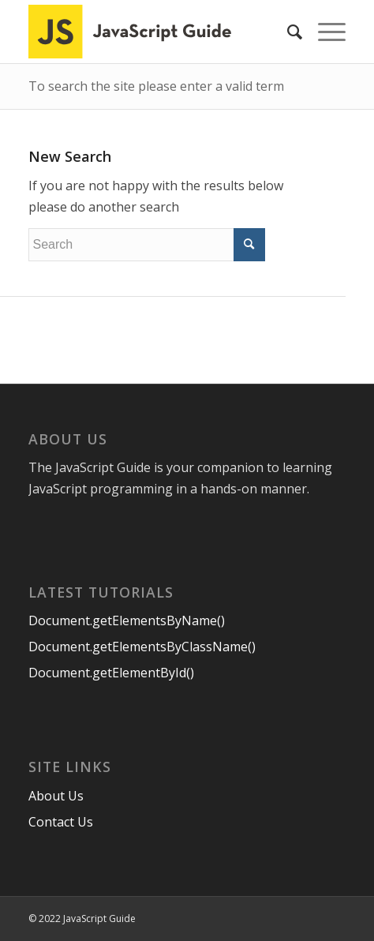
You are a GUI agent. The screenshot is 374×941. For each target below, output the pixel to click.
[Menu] (324, 31)
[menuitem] (286, 31)
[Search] (286, 31)
